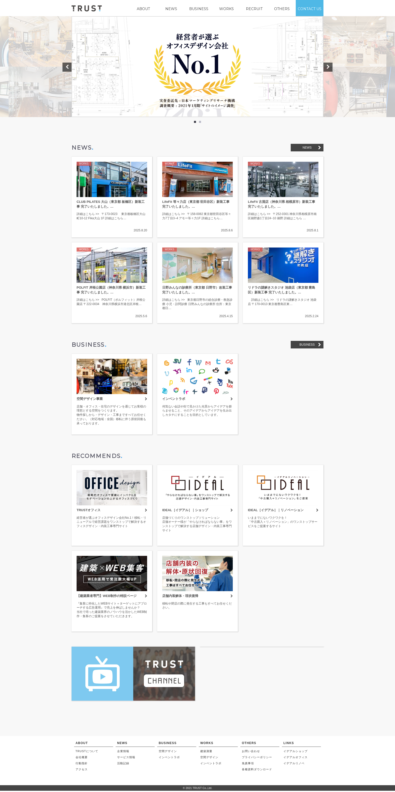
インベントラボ (169, 758)
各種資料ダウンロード (257, 770)
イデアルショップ (295, 752)
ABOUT (143, 9)
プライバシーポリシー (257, 758)
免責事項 (248, 764)
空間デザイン (168, 752)
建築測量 (206, 752)
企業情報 (123, 752)
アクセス (82, 770)
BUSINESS (198, 9)
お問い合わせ (251, 752)
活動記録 (123, 764)
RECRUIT (254, 9)
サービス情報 (126, 758)
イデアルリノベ (294, 764)
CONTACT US (309, 9)
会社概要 (82, 758)
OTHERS (282, 9)
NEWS (171, 9)
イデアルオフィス (295, 758)
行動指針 (82, 764)
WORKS (226, 9)
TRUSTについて (87, 752)
